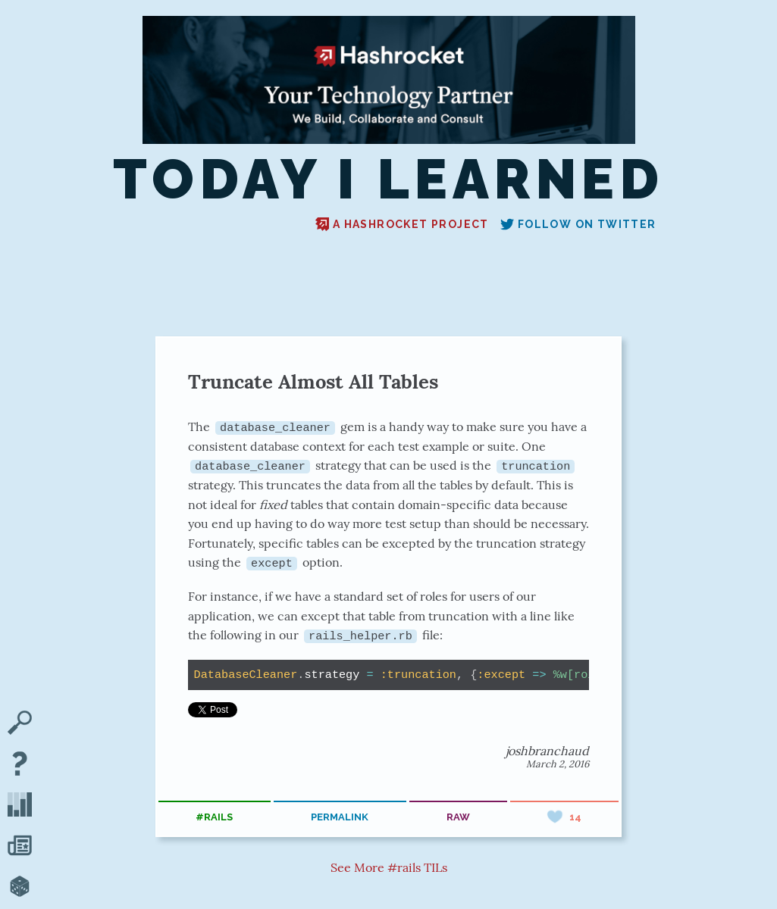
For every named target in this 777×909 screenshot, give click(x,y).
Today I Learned (388, 180)
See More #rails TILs (389, 867)
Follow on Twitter (578, 224)
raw (458, 816)
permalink (339, 816)
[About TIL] (20, 765)
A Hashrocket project (402, 224)
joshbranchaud (547, 750)
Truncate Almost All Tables (313, 381)
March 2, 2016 (557, 763)
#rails (214, 816)
